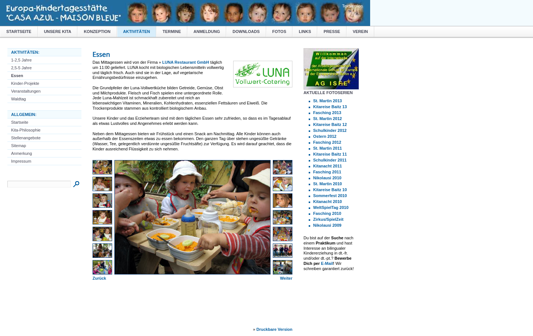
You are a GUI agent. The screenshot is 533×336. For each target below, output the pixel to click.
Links (305, 31)
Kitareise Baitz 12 (330, 124)
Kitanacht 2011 (327, 166)
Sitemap (18, 145)
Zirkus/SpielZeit (328, 219)
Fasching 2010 (327, 213)
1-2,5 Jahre (21, 60)
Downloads (245, 31)
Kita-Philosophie (26, 130)
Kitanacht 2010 (327, 201)
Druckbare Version (274, 329)
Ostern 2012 (324, 136)
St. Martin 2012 (327, 118)
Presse (332, 31)
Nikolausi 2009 (327, 225)
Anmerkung (21, 153)
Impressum (21, 161)
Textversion (352, 6)
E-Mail (327, 263)
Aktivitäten (136, 31)
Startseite (18, 31)
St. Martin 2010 (327, 184)
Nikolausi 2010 (327, 178)
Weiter (286, 278)
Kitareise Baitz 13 (330, 106)
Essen (17, 75)
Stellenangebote (26, 138)
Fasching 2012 (327, 142)
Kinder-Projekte (25, 83)
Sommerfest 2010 (330, 195)
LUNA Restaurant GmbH (185, 62)
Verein (360, 31)
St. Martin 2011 (327, 148)
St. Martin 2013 (327, 101)
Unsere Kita (57, 31)
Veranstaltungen (26, 91)
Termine (171, 31)
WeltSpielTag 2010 (331, 207)
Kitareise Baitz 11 (330, 154)
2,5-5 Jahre (21, 68)
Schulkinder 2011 (330, 160)
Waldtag (18, 99)
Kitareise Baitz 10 (330, 189)
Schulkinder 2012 (330, 130)
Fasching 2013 (327, 112)
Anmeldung (207, 31)
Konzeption (97, 31)
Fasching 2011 (327, 172)
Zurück (99, 278)
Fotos (279, 31)
